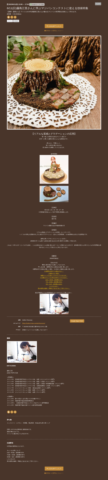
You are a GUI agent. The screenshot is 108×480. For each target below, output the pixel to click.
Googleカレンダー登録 (37, 4)
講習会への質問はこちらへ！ (54, 30)
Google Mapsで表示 (77, 321)
